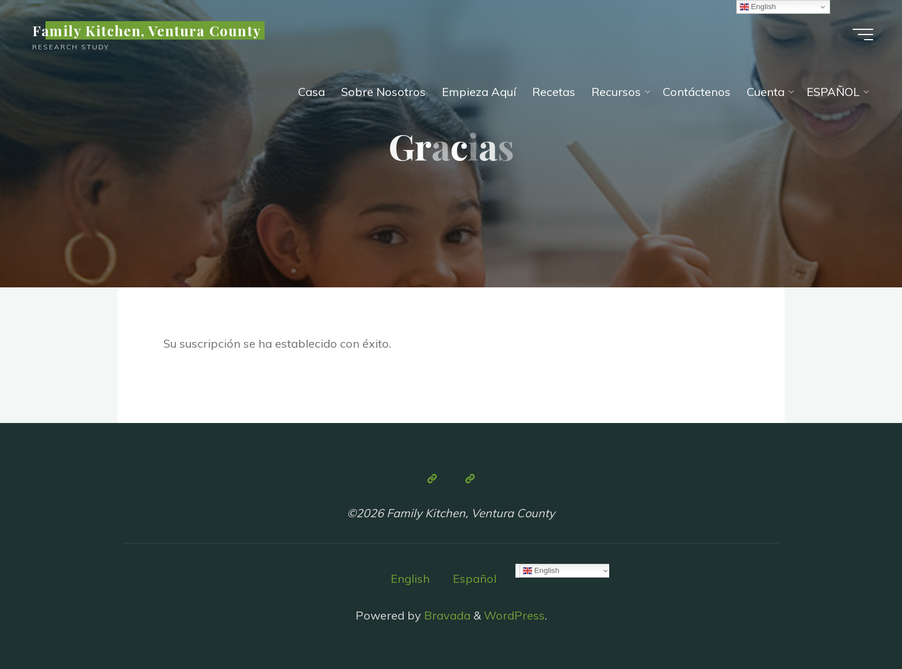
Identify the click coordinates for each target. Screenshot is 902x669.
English (410, 578)
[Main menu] (863, 34)
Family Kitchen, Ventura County (146, 30)
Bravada (446, 615)
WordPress (514, 615)
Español (474, 578)
